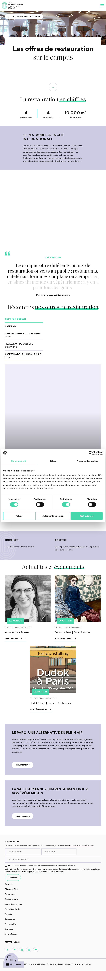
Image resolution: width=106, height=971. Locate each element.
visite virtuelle (77, 547)
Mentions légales (37, 964)
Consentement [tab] (18, 461)
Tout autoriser (86, 516)
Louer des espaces (13, 904)
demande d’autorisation (37, 748)
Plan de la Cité (11, 889)
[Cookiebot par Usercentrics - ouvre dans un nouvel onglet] (91, 453)
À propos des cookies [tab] (88, 461)
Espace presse (11, 899)
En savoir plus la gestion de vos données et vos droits (43, 871)
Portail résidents (12, 909)
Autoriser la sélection (53, 516)
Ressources (10, 894)
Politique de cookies (81, 964)
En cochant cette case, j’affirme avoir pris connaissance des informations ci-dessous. (41, 866)
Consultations (11, 934)
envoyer (13, 877)
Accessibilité (10, 924)
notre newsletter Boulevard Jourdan (80, 846)
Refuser (19, 516)
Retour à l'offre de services (26, 17)
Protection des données (58, 964)
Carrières (9, 929)
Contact (8, 884)
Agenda (8, 914)
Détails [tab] (53, 461)
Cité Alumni (10, 919)
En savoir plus (22, 765)
